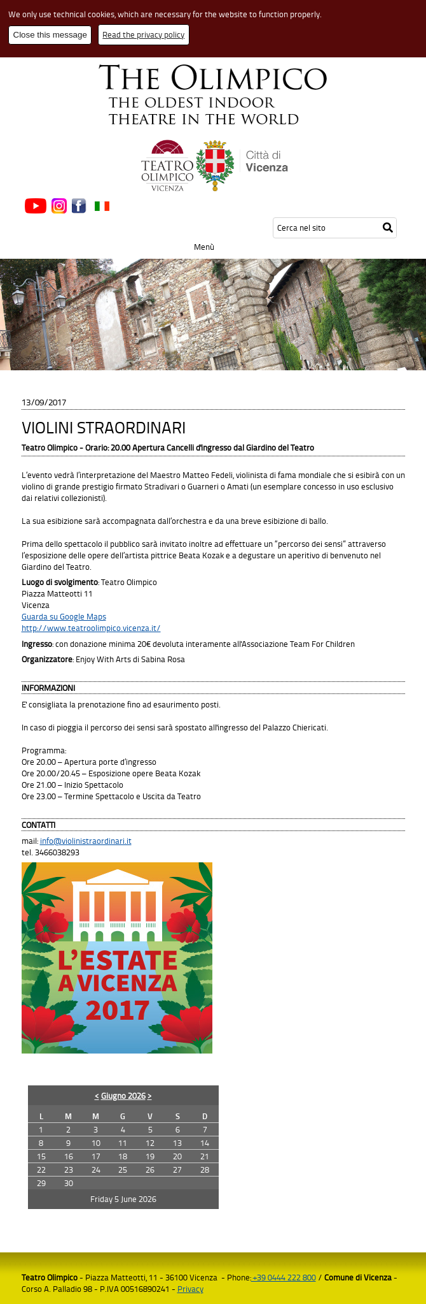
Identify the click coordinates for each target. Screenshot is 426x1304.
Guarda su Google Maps (64, 616)
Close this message (50, 35)
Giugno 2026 (123, 1095)
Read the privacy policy (143, 34)
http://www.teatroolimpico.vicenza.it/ (91, 628)
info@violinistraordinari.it (86, 840)
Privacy (190, 1288)
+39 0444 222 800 (283, 1277)
